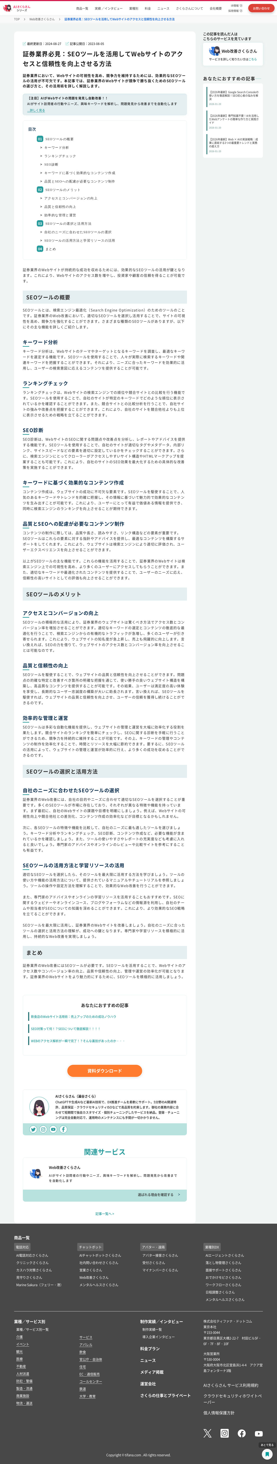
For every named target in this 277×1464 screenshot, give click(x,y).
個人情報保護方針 (219, 1412)
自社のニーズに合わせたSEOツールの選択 (78, 232)
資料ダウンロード (104, 1071)
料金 (148, 8)
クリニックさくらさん (32, 1262)
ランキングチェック (60, 156)
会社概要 (216, 8)
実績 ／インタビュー (109, 8)
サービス (85, 1337)
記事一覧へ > (104, 1213)
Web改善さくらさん (42, 19)
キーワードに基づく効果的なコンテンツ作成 (79, 173)
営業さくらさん (90, 1270)
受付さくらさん (153, 1262)
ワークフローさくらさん (223, 1284)
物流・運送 (24, 1403)
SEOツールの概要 (59, 139)
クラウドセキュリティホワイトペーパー (232, 1399)
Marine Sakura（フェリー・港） (39, 1284)
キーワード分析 (56, 147)
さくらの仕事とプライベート (165, 1395)
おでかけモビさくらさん (223, 1277)
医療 (19, 1359)
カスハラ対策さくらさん (34, 1270)
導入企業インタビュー (158, 1336)
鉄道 (82, 1388)
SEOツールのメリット (63, 190)
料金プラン (150, 1348)
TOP (17, 19)
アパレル (85, 1344)
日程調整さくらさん (220, 1292)
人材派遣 (22, 1373)
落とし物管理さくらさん (223, 1262)
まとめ (50, 249)
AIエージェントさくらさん (225, 1255)
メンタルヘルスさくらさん (98, 1284)
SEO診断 (51, 164)
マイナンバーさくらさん (160, 1270)
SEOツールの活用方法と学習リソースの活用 (79, 240)
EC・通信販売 (89, 1374)
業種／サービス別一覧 (32, 1329)
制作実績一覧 (152, 1329)
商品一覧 (82, 8)
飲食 (82, 1352)
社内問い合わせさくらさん (98, 1262)
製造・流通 (24, 1388)
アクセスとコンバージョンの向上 (71, 198)
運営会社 (148, 1383)
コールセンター (90, 1381)
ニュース (163, 8)
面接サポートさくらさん (223, 1270)
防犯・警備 (24, 1381)
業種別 (133, 8)
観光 (19, 1351)
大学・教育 (87, 1396)
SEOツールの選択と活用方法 (68, 223)
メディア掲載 (152, 1371)
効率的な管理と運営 (60, 215)
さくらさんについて (189, 8)
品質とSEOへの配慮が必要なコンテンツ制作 (79, 181)
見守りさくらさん (29, 1277)
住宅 (82, 1366)
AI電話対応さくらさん (32, 1255)
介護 (19, 1336)
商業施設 (22, 1395)
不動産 (21, 1366)
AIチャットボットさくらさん (100, 1255)
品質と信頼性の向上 (60, 206)
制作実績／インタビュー (161, 1321)
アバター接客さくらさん (160, 1255)
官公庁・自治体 (90, 1359)
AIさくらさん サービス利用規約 (230, 1385)
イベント (22, 1344)
